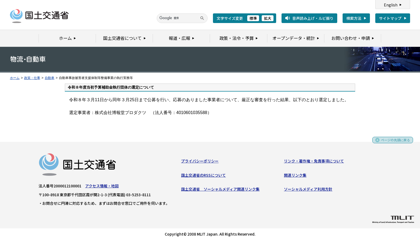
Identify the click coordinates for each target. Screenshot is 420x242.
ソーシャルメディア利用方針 (308, 190)
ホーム (15, 78)
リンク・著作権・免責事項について (314, 162)
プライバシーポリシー (200, 162)
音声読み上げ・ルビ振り (312, 18)
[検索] (182, 18)
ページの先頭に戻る (393, 142)
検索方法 (353, 18)
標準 (253, 18)
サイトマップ (390, 18)
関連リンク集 (295, 176)
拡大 (267, 18)
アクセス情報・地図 (102, 187)
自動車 (49, 78)
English (391, 4)
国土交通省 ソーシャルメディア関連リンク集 (220, 190)
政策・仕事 (32, 78)
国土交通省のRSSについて (203, 176)
